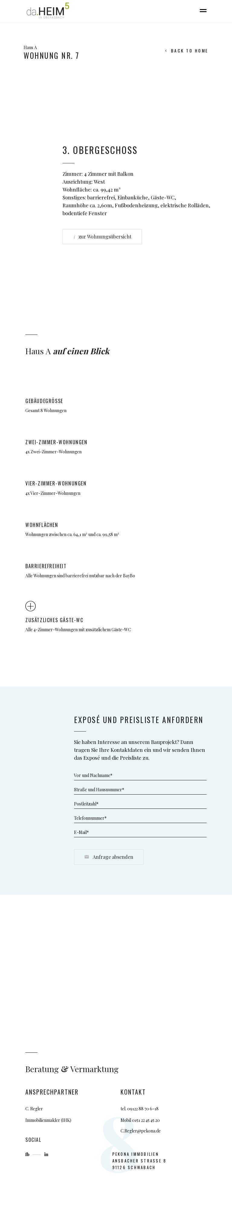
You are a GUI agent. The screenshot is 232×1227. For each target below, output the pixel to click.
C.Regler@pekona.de (141, 1131)
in (46, 1154)
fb (28, 1154)
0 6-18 (152, 1109)
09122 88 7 (136, 1109)
